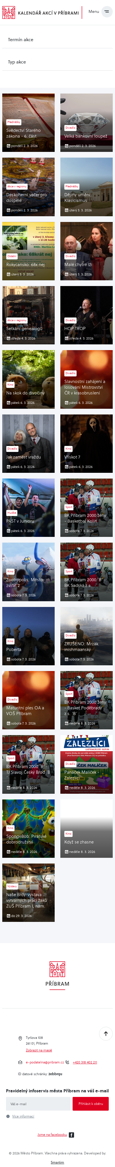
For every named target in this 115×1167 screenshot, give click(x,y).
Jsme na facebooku (57, 1135)
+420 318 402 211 (85, 1062)
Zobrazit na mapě (39, 1050)
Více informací (23, 1116)
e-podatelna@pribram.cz (45, 1062)
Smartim (57, 1162)
